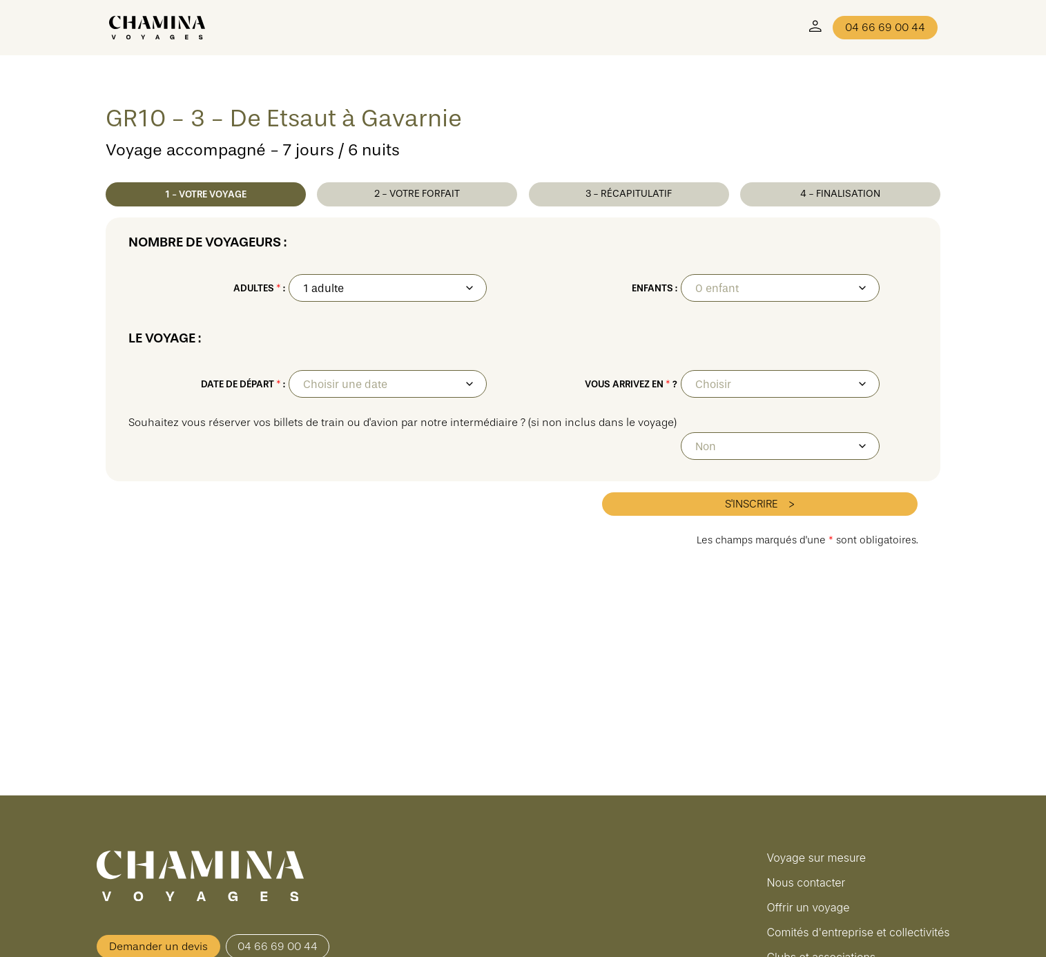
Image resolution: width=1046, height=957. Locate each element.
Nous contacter (805, 882)
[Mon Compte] (815, 27)
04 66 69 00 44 (885, 27)
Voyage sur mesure (816, 857)
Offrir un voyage (807, 907)
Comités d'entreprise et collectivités (857, 932)
